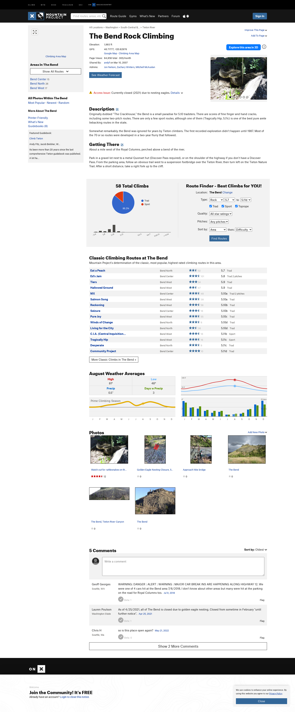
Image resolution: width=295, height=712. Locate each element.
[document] (261, 696)
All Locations (96, 27)
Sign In (259, 16)
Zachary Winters (126, 67)
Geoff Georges (101, 579)
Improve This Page (256, 29)
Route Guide (118, 16)
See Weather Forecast (105, 75)
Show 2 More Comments (178, 641)
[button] (214, 73)
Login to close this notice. (75, 696)
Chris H (96, 625)
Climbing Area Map (56, 56)
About (115, 673)
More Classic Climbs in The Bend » (113, 354)
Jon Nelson (110, 67)
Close (261, 701)
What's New (147, 16)
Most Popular (36, 102)
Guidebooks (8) (38, 126)
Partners (163, 16)
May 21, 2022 (162, 625)
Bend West (37, 88)
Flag (262, 595)
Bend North (37, 83)
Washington (111, 27)
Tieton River (148, 27)
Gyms (133, 16)
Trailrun (67, 4)
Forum (176, 16)
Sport (227, 201)
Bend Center (38, 79)
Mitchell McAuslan (145, 67)
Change (227, 187)
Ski (81, 4)
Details (177, 92)
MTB (43, 4)
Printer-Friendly (38, 117)
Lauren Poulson (102, 604)
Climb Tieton (36, 138)
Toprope (242, 201)
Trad (213, 201)
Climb (31, 4)
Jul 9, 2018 (169, 588)
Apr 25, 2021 (145, 609)
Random (64, 102)
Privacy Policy (275, 693)
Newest (51, 102)
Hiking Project (225, 673)
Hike (53, 4)
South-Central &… (130, 27)
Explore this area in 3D (249, 45)
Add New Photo (257, 427)
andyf (107, 62)
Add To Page (259, 35)
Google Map (110, 53)
